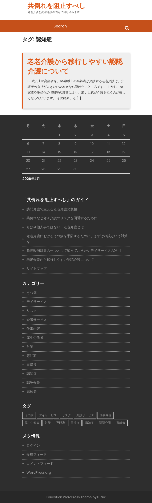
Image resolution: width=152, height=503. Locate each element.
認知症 (32, 373)
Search (127, 27)
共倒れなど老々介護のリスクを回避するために (62, 218)
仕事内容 (33, 328)
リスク (32, 310)
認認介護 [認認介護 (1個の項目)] (105, 423)
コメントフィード (40, 463)
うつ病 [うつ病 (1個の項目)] (29, 415)
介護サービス (37, 319)
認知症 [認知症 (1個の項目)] (89, 423)
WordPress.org (39, 472)
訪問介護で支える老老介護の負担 (52, 209)
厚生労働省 (35, 337)
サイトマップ (37, 268)
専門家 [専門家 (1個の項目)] (60, 423)
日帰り (32, 364)
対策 (30, 346)
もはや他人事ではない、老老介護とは (55, 227)
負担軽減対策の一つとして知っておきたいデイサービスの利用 (74, 250)
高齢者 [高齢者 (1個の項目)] (120, 423)
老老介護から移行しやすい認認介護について (60, 259)
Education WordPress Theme (69, 497)
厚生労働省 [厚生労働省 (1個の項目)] (32, 423)
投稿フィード (37, 454)
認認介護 (33, 382)
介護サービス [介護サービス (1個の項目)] (85, 415)
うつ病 (32, 292)
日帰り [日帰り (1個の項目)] (75, 423)
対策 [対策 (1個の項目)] (48, 423)
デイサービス (37, 301)
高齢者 (32, 391)
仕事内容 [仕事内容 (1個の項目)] (105, 415)
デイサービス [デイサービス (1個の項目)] (48, 415)
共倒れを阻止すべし (56, 5)
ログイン (33, 445)
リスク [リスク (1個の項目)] (66, 415)
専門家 (32, 355)
